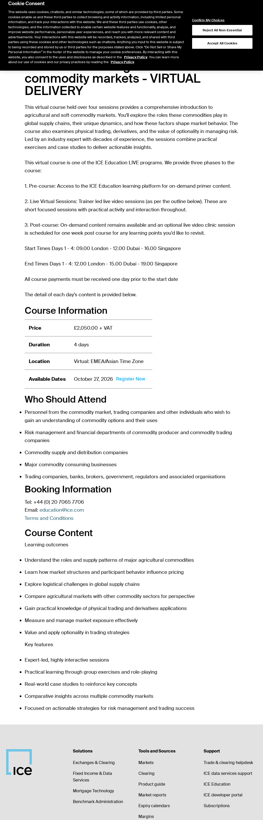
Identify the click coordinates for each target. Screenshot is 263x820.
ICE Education (217, 784)
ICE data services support (228, 773)
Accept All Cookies (222, 33)
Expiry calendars (154, 805)
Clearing (146, 773)
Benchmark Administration (98, 801)
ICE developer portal (223, 795)
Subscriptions (217, 805)
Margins (146, 816)
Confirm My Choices (208, 10)
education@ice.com (62, 510)
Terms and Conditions (49, 518)
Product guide (151, 784)
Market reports (152, 795)
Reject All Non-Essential (222, 19)
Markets (146, 762)
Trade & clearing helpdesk (228, 762)
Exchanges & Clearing (94, 762)
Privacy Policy (135, 46)
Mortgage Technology (93, 791)
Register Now (130, 379)
